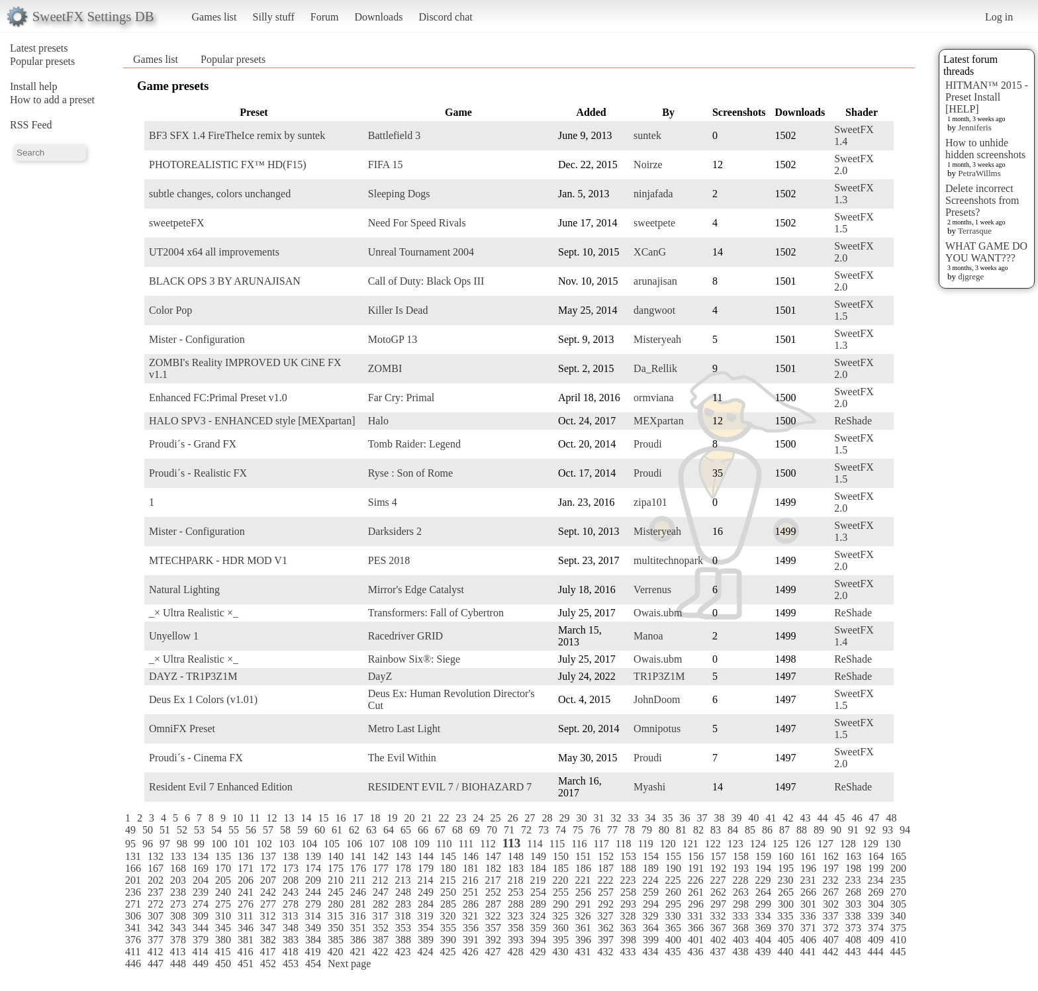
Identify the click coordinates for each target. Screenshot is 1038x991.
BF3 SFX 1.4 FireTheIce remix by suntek (237, 135)
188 (628, 868)
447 (156, 963)
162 (831, 856)
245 (336, 892)
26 (512, 818)
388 (403, 939)
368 (741, 927)
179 (426, 868)
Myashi (649, 786)
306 (133, 915)
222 (605, 880)
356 (471, 927)
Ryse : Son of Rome (410, 473)
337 (830, 915)
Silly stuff (274, 17)
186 (583, 868)
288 (516, 904)
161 (808, 856)
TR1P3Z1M (659, 676)
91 (853, 829)
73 (543, 829)
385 (336, 939)
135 (223, 856)
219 (537, 880)
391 (471, 939)
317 (380, 915)
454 (313, 963)
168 (178, 868)
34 (650, 818)
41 (770, 818)
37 (701, 818)
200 (898, 868)
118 (623, 843)
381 (246, 939)
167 (156, 868)
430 (560, 951)
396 (583, 939)
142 (381, 856)
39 (736, 818)
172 (268, 868)
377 (156, 939)
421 (357, 951)
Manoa (648, 635)
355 (448, 927)
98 (182, 843)
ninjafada (653, 193)
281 (358, 904)
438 (740, 951)
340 (898, 915)
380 (223, 939)
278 (291, 904)
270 (898, 892)
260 (673, 892)
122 (713, 843)
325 (560, 915)
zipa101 (650, 502)
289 (538, 904)
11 (255, 818)
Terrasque (975, 231)
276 (246, 904)
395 (561, 939)
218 (515, 880)
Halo (378, 420)
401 (696, 939)
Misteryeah (657, 339)
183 (516, 868)
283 (403, 904)
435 (673, 951)
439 (763, 951)
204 (201, 880)
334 (763, 915)
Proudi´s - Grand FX (192, 443)
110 (443, 843)
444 (875, 951)
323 (515, 915)
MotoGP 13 (393, 339)
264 (763, 892)
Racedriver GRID (405, 635)
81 (681, 829)
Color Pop (170, 310)
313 (290, 915)
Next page (349, 963)
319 (425, 915)
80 (664, 829)
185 (561, 868)
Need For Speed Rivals (417, 222)
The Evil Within (402, 757)
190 (673, 868)
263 (741, 892)
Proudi (648, 443)
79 (646, 829)
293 (628, 904)
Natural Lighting (184, 589)
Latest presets (39, 48)
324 (537, 915)
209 (313, 880)
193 (741, 868)
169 (201, 868)
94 (905, 829)
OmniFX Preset (182, 728)
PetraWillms (979, 173)
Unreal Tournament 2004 (421, 252)
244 (313, 892)
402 (718, 939)
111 (465, 843)
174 (313, 868)
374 (876, 927)
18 (374, 818)
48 (891, 818)
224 (650, 880)
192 (718, 868)
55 (233, 829)
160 (786, 856)
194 (763, 868)
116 (579, 843)
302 (831, 904)
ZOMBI (385, 368)
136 (246, 856)
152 (606, 856)
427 (492, 951)
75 (578, 829)
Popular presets (42, 61)
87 (784, 829)
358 (516, 927)
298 (741, 904)
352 (381, 927)
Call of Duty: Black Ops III (426, 281)
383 (291, 939)
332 (718, 915)
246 (358, 892)
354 (426, 927)
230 (785, 880)
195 (786, 868)
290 (561, 904)
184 (538, 868)
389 (426, 939)
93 (887, 829)
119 (645, 843)
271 (133, 904)
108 (399, 843)
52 (182, 829)
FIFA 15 (385, 164)
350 (336, 927)
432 (605, 951)
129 (870, 843)
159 (763, 856)
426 (470, 951)
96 (147, 843)
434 (650, 951)
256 (583, 892)
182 (493, 868)
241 (246, 892)
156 (696, 856)
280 (336, 904)
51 (165, 829)
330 (673, 915)
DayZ (380, 676)
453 (291, 963)
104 (309, 843)
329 (650, 915)
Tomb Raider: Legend (414, 443)
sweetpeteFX (177, 222)
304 (876, 904)
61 (337, 829)
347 (268, 927)
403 (741, 939)
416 (245, 951)
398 (628, 939)
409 (876, 939)
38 (719, 818)
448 (178, 963)
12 (271, 818)
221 (582, 880)
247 (381, 892)
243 (291, 892)
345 (223, 927)
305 (898, 904)
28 (547, 818)
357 (493, 927)
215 (447, 880)
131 (133, 856)
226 (695, 880)
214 (425, 880)
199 (876, 868)
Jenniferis (975, 127)
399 (651, 939)
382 (268, 939)
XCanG (650, 252)
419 (312, 951)
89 (819, 829)
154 (651, 856)
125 (780, 843)
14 (306, 818)
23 (460, 818)
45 (839, 818)
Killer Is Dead (398, 310)
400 (673, 939)
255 (561, 892)
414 (200, 951)
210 (336, 880)
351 (358, 927)
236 (133, 892)
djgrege (971, 276)
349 (313, 927)
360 (561, 927)
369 (763, 927)
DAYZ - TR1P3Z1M (193, 676)
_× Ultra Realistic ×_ (193, 612)
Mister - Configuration (197, 339)
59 (302, 829)
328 (628, 915)
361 (583, 927)
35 (667, 818)
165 (898, 856)
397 (606, 939)
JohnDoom (657, 699)
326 (582, 915)
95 (130, 843)
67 (440, 829)
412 (155, 951)
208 (291, 880)
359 (538, 927)
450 (223, 963)
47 (874, 818)
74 (560, 829)
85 (750, 829)
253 (516, 892)
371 (808, 927)
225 (673, 880)
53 (199, 829)
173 (291, 868)
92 (870, 829)
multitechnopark (668, 560)
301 (808, 904)
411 (132, 951)
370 (786, 927)
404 (763, 939)
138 (291, 856)
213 (402, 880)
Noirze (648, 164)
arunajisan (655, 281)
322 (492, 915)
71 (509, 829)
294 (651, 904)
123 (735, 843)
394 (538, 939)
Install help (34, 86)
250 (448, 892)
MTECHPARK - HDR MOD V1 (218, 560)
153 (628, 856)
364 (651, 927)
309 (201, 915)
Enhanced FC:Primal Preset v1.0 (218, 397)
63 (371, 829)
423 (402, 951)
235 (898, 880)
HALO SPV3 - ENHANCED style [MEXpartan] (252, 420)
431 (582, 951)
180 (448, 868)
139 (313, 856)
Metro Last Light (404, 728)
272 (156, 904)
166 (133, 868)
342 (156, 927)
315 (335, 915)
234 (875, 880)
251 (471, 892)
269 (876, 892)
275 (223, 904)
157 (718, 856)
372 (831, 927)
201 (133, 880)
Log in (999, 17)
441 (808, 951)
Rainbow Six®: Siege (414, 659)
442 (830, 951)
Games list (214, 17)
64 (388, 829)
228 (740, 880)
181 (471, 868)
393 (516, 939)
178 (403, 868)
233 (853, 880)
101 (242, 843)
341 (133, 927)
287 (493, 904)
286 (471, 904)
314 (312, 915)
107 (377, 843)
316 (357, 915)
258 (628, 892)
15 (323, 818)
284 (426, 904)
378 (178, 939)
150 (561, 856)
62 (354, 829)
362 (606, 927)
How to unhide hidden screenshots (985, 148)
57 (268, 829)
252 (493, 892)
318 (402, 915)
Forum (324, 17)
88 (801, 829)
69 (474, 829)
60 (319, 829)
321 (470, 915)
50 (147, 829)
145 (448, 856)
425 (447, 951)
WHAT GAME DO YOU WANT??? (986, 251)
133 (178, 856)
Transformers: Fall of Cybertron (436, 612)
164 (876, 856)
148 (516, 856)
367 (718, 927)
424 (425, 951)
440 (785, 951)
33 (633, 818)
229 (763, 880)
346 (246, 927)
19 (392, 818)
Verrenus (652, 589)
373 (853, 927)
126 (803, 843)
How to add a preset (52, 99)
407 (831, 939)
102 (264, 843)
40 (753, 818)
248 (403, 892)
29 (564, 818)
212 (380, 880)
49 (130, 829)
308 (178, 915)
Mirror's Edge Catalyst (416, 589)
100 (219, 843)
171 (246, 868)
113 (511, 843)
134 (201, 856)
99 (199, 843)
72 (526, 829)
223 (628, 880)
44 (822, 818)
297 (718, 904)
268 (853, 892)
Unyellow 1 (174, 635)
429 (537, 951)
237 (156, 892)
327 (605, 915)
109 (422, 843)
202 (156, 880)
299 (763, 904)
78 (629, 829)
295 (673, 904)
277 (268, 904)
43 (805, 818)
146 (471, 856)
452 (268, 963)
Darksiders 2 (395, 531)
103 (287, 843)
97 (165, 843)
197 (831, 868)
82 (698, 829)
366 (696, 927)
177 (381, 868)
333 (740, 915)
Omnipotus (657, 728)
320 (447, 915)
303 (853, 904)
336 (808, 915)
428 (515, 951)
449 (201, 963)
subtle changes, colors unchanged (220, 193)
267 (831, 892)
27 (529, 818)
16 (340, 818)
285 (448, 904)
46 (856, 818)
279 (313, 904)
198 (853, 868)
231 (808, 880)
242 (268, 892)
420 (335, 951)
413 (177, 951)
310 (223, 915)
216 (470, 880)
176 (358, 868)
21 (426, 818)
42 (787, 818)
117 (601, 843)
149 (538, 856)
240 (223, 892)
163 (853, 856)
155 (673, 856)
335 (785, 915)
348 (291, 927)
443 (853, 951)
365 (673, 927)
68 (457, 829)
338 (853, 915)
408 (853, 939)
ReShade (853, 420)
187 (606, 868)
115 (557, 843)
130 (893, 843)
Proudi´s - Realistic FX (198, 473)
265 (786, 892)
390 (448, 939)
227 (718, 880)
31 (598, 818)
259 (651, 892)
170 (223, 868)
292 (606, 904)
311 (245, 915)
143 (403, 856)
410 (898, 939)
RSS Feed (31, 124)
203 (178, 880)
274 (201, 904)
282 (381, 904)
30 (581, 818)
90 (836, 829)
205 (223, 880)
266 (808, 892)
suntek (647, 135)
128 (848, 843)
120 (668, 843)
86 (767, 829)
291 (583, 904)
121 (690, 843)
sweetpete (654, 222)
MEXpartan (659, 420)
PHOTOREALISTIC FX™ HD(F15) (228, 164)
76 (595, 829)
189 (651, 868)
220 (560, 880)
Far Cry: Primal (401, 397)
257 (606, 892)
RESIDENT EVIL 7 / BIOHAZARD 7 (450, 786)
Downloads (378, 17)
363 (628, 927)
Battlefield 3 (394, 135)
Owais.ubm (658, 612)
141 (358, 856)
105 (332, 843)
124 (758, 843)
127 (825, 843)
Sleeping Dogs (399, 193)
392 (493, 939)
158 (741, 856)
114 (534, 843)
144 (426, 856)
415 (222, 951)
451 (246, 963)
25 (495, 818)
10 (237, 818)
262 (718, 892)
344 (201, 927)
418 (290, 951)
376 (133, 939)
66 (423, 829)
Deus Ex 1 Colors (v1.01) (203, 699)
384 (313, 939)
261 (696, 892)
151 (583, 856)
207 (268, 880)
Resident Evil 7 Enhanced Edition (221, 786)
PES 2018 (389, 560)
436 (695, 951)
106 (354, 843)
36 (684, 818)
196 (808, 868)
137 (268, 856)
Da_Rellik (655, 368)
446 (133, 963)
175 (336, 868)
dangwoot (654, 310)
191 (696, 868)
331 (695, 915)
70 (492, 829)
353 (403, 927)
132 (156, 856)
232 (830, 880)
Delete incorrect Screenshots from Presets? (982, 200)
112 (487, 843)
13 (288, 818)
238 (178, 892)
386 (358, 939)
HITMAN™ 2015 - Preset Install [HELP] (986, 97)
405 (786, 939)
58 (285, 829)
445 (898, 951)
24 (478, 818)
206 (246, 880)
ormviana (653, 397)
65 (406, 829)
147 (493, 856)
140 (336, 856)
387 (381, 939)
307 (156, 915)
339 (875, 915)
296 (696, 904)
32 (615, 818)
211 (357, 880)
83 (715, 829)
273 (178, 904)
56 (251, 829)
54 (216, 829)
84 (733, 829)
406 (808, 939)
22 (443, 818)
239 (201, 892)
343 (178, 927)
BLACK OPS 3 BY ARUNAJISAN (225, 281)
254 (538, 892)
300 (786, 904)
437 (718, 951)
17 (357, 818)
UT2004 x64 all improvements (214, 252)
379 (201, 939)
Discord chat (445, 17)
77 (612, 829)
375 (898, 927)
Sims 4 (382, 502)
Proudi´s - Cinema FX (196, 757)
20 (409, 818)
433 (628, 951)
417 (267, 951)
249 (426, 892)
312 (267, 915)
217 (492, 880)
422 (380, 951)
